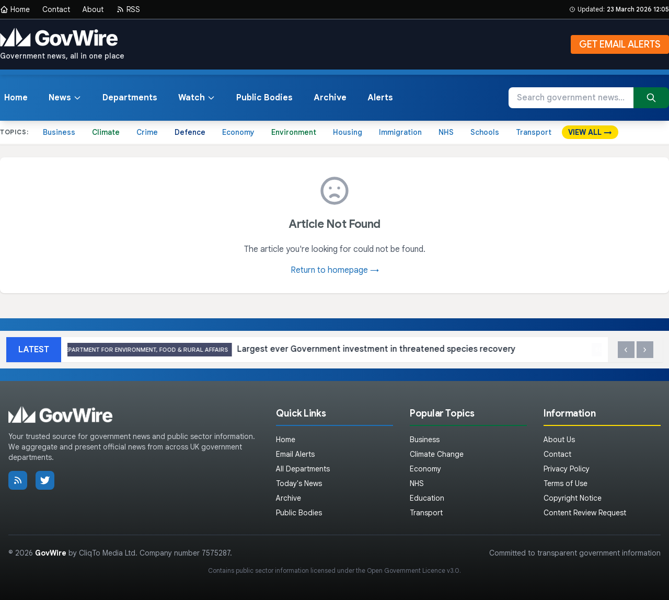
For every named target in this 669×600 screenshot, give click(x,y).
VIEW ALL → (590, 132)
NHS (446, 132)
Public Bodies (264, 98)
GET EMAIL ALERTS (620, 44)
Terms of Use (565, 483)
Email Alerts (295, 454)
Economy (238, 132)
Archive (330, 98)
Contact (56, 9)
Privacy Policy (567, 469)
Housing (347, 132)
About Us (559, 439)
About (93, 9)
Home (15, 9)
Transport (533, 132)
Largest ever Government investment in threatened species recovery (296, 350)
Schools (484, 132)
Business (59, 132)
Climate (106, 132)
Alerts (380, 98)
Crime (147, 132)
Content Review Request (585, 512)
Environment (293, 132)
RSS (128, 9)
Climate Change (437, 454)
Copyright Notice (573, 498)
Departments (129, 98)
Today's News (299, 483)
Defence (190, 132)
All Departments (303, 469)
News (65, 98)
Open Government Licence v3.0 (413, 570)
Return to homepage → (335, 270)
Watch (196, 98)
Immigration (400, 132)
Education (427, 498)
